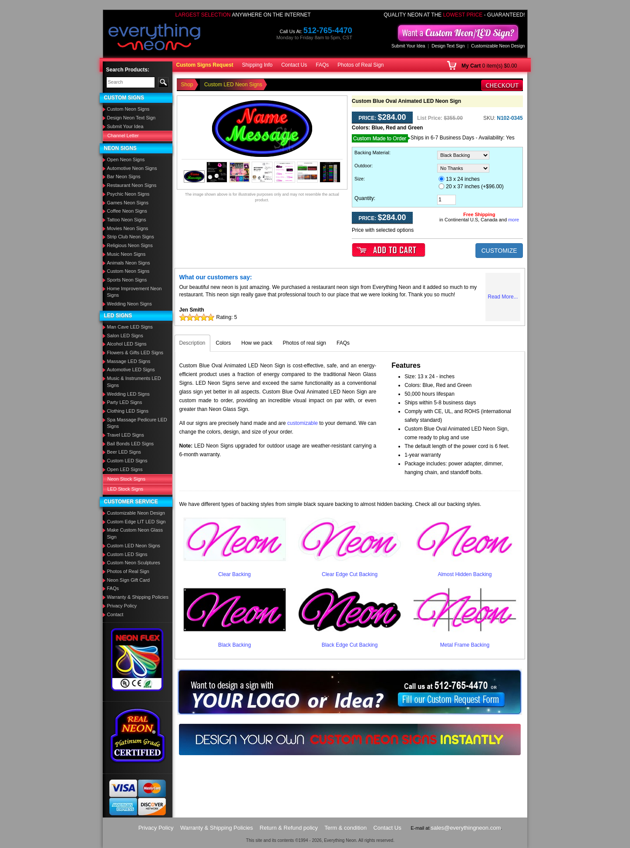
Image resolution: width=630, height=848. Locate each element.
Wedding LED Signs (128, 394)
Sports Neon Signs (127, 279)
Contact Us (294, 65)
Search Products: (127, 70)
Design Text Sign (448, 46)
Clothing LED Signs (127, 411)
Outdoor (362, 165)
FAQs (322, 65)
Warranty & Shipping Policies (137, 597)
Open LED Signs (125, 469)
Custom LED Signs (127, 460)
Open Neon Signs (126, 159)
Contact (115, 614)
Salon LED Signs (125, 335)
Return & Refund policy (288, 827)
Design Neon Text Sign (131, 117)
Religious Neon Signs (130, 245)
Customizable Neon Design (498, 46)
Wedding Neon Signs (129, 303)
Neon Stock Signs (126, 479)
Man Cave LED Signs (130, 326)
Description (192, 343)
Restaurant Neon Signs (132, 185)
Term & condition (345, 827)
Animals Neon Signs (128, 262)
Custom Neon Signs (128, 109)
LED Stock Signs (126, 489)
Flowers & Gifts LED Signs (135, 352)
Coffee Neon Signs (127, 211)
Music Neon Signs (126, 254)
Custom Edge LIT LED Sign (136, 521)
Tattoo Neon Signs (126, 219)
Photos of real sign (304, 343)
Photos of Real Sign (360, 65)
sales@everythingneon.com (466, 827)
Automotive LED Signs (131, 369)
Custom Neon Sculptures (133, 562)
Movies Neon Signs (127, 228)
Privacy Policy (122, 605)
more (513, 219)
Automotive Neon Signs (132, 168)
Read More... (503, 297)
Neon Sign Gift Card (128, 580)
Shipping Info (257, 65)
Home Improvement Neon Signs (134, 292)
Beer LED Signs (124, 452)
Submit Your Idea (408, 46)
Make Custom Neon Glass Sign (135, 533)
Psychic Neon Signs (128, 194)
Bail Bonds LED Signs (130, 443)
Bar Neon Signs (124, 176)
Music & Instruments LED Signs (134, 382)
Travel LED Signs (125, 435)
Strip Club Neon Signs (130, 236)
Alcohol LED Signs (127, 343)
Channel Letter (123, 135)
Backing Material (371, 152)
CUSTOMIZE (499, 250)
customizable (302, 423)
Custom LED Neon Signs (133, 545)
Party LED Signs (124, 402)
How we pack (256, 343)
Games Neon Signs (127, 202)
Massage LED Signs (129, 361)
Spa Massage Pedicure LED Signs (137, 423)
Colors (223, 343)
